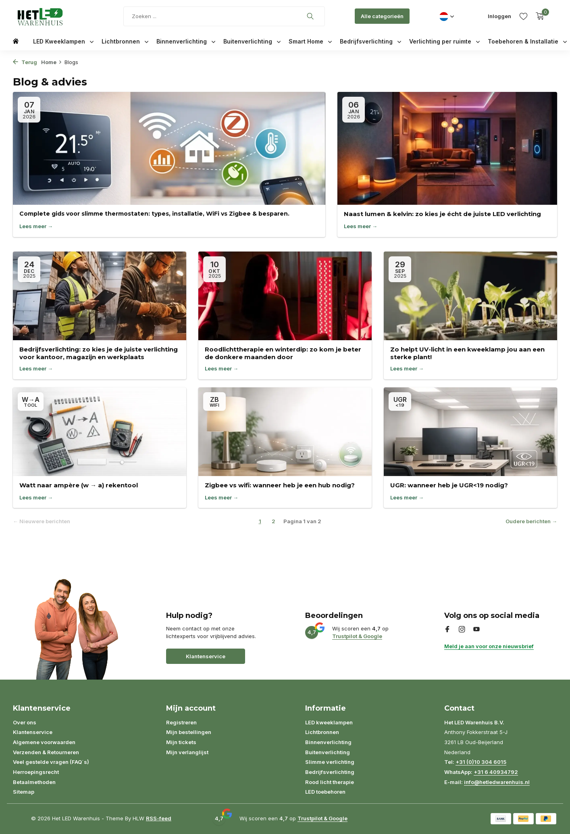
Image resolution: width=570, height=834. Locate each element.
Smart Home (310, 41)
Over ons (24, 722)
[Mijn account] (499, 16)
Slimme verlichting (329, 762)
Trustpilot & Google (357, 636)
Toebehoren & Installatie (527, 41)
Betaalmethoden (34, 782)
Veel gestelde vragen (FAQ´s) (51, 762)
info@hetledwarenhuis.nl (497, 782)
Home (51, 62)
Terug (25, 62)
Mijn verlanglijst (187, 752)
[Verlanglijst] (523, 16)
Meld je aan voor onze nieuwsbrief (489, 646)
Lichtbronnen (125, 41)
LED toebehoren (325, 791)
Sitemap (23, 791)
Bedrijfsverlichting (370, 41)
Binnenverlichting (185, 41)
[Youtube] (476, 629)
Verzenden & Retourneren (46, 752)
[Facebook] (447, 629)
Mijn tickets (181, 742)
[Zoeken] (224, 16)
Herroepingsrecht (36, 772)
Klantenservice (205, 656)
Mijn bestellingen (188, 732)
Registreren (181, 722)
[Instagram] (462, 629)
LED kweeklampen (329, 722)
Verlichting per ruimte (444, 41)
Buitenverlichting (252, 41)
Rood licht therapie (329, 782)
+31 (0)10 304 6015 (481, 762)
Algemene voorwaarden (44, 742)
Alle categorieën (382, 16)
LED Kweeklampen (63, 41)
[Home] (16, 40)
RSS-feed (158, 818)
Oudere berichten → (531, 521)
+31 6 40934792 (496, 772)
